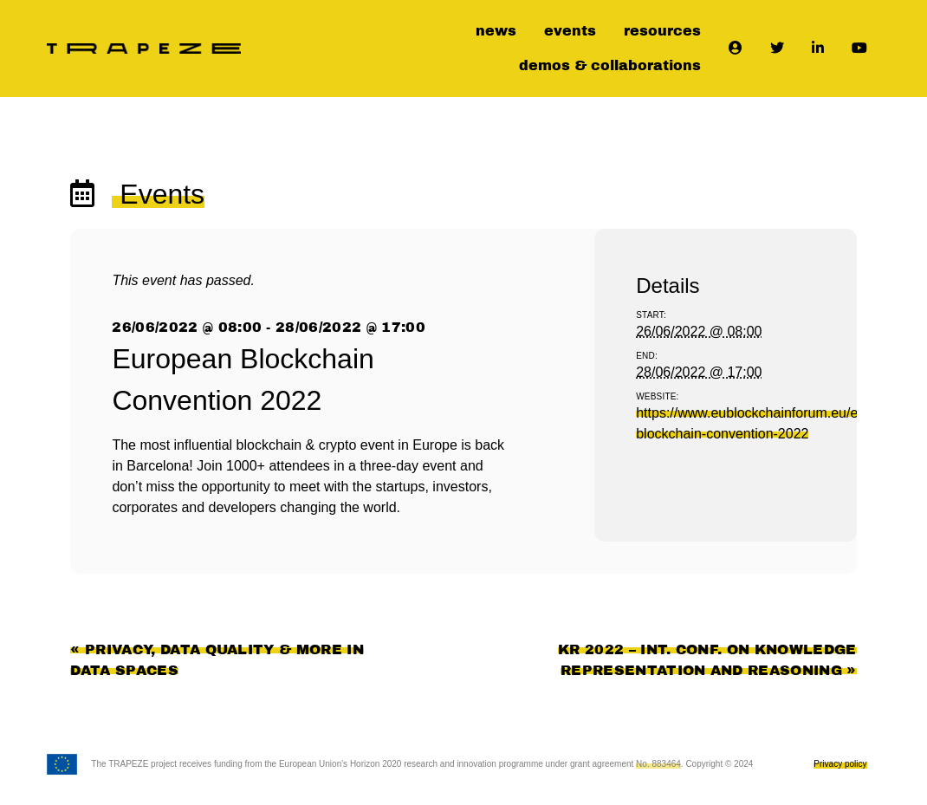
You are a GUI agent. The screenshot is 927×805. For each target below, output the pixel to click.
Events (158, 194)
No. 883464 (658, 764)
